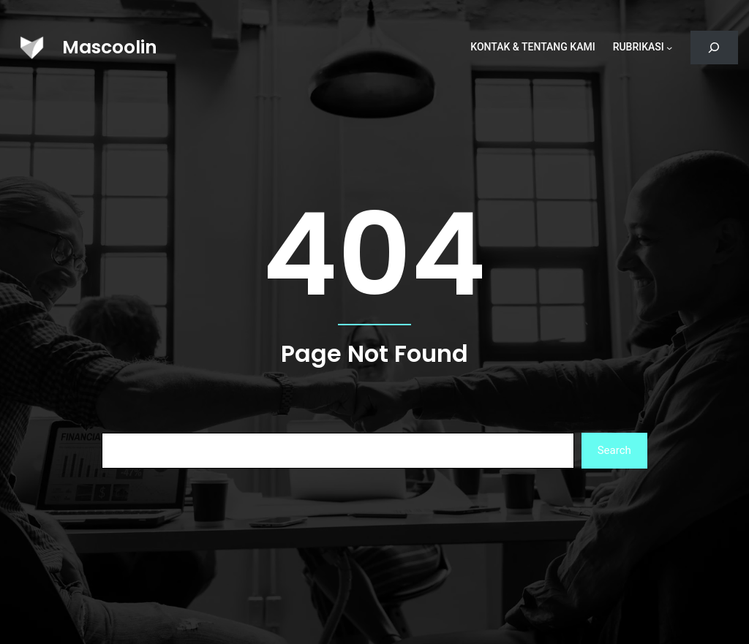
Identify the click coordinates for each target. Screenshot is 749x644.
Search (614, 450)
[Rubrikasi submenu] (669, 47)
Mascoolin (109, 47)
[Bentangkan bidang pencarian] (714, 48)
